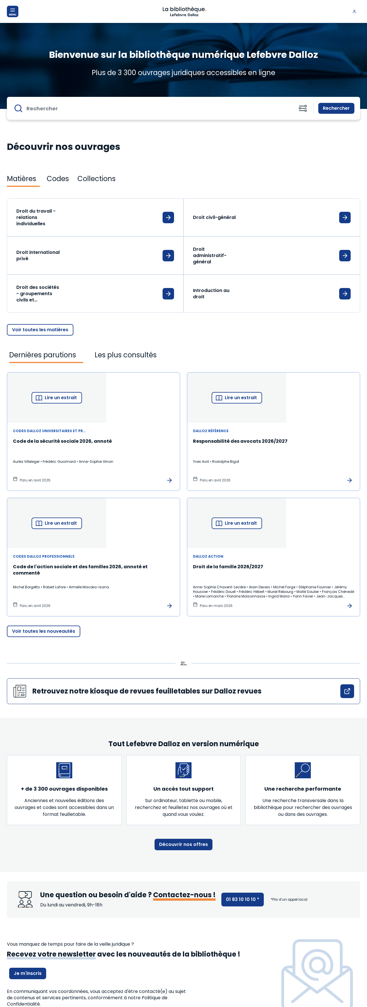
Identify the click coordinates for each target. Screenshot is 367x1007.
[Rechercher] (157, 108)
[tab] (23, 179)
